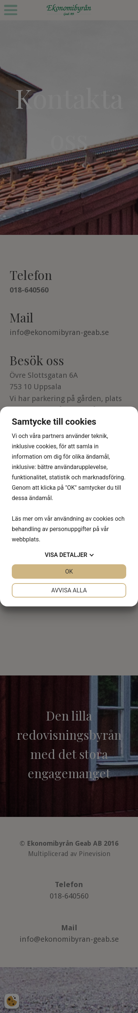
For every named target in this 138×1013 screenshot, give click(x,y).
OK (69, 571)
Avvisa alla (69, 590)
